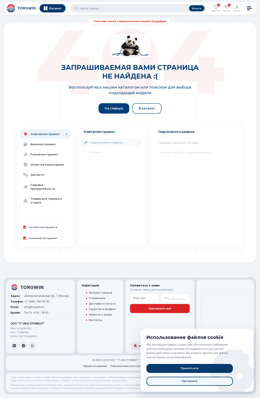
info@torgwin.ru (27, 307)
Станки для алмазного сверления (183, 200)
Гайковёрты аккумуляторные (180, 191)
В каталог (147, 108)
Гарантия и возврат (102, 309)
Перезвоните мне (159, 308)
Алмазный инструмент (40, 238)
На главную (114, 108)
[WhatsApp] (32, 345)
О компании (97, 298)
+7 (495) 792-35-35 (30, 301)
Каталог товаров (100, 292)
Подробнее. (159, 21)
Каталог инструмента (40, 227)
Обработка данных (95, 365)
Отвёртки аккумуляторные (178, 181)
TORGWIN (27, 287)
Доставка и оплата (102, 303)
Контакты (95, 320)
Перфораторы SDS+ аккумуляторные (185, 152)
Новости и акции (100, 314)
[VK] (14, 345)
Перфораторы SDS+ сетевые (180, 143)
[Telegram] (23, 345)
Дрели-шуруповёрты (174, 171)
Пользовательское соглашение (130, 365)
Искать (196, 9)
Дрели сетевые (170, 162)
